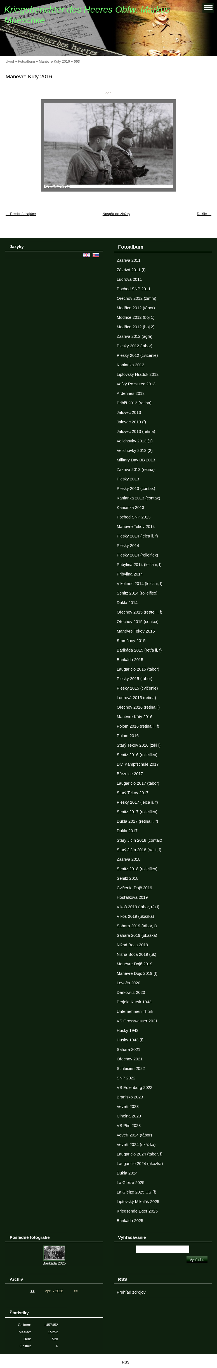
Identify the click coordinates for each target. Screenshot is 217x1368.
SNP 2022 (126, 1078)
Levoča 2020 (128, 983)
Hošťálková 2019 (132, 897)
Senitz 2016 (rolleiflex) (137, 755)
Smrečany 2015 (131, 640)
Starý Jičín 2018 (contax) (139, 840)
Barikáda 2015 (130, 659)
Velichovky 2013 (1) (134, 441)
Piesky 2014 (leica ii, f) (137, 536)
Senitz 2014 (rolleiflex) (137, 593)
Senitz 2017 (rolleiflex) (137, 812)
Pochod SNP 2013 (133, 517)
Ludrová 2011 (129, 279)
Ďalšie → (204, 214)
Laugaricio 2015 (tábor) (138, 669)
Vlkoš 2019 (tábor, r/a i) (138, 907)
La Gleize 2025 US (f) (136, 1192)
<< (32, 1291)
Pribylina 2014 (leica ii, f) (139, 564)
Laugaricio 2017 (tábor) (138, 783)
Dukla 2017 (127, 831)
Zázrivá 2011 (128, 260)
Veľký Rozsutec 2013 (136, 384)
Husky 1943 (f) (130, 1040)
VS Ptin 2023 (129, 1125)
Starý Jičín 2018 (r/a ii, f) (139, 850)
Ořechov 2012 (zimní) (136, 298)
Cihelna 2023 (129, 1116)
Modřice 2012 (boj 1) (135, 317)
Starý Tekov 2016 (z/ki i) (139, 745)
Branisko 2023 (130, 1097)
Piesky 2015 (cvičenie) (137, 688)
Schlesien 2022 (131, 1068)
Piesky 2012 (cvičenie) (137, 355)
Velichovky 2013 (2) (134, 450)
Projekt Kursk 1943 (134, 1002)
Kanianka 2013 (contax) (138, 498)
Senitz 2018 (127, 878)
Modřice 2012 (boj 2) (135, 327)
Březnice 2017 (130, 774)
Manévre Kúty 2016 (54, 61)
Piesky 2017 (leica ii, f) (137, 802)
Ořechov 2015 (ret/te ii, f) (139, 612)
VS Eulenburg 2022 (134, 1087)
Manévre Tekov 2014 (136, 526)
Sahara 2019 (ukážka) (137, 935)
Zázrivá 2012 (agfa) (134, 336)
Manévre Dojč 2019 (134, 964)
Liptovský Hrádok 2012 (138, 374)
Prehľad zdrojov (131, 1292)
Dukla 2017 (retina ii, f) (137, 821)
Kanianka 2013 (130, 507)
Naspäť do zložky (116, 214)
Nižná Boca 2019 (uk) (136, 954)
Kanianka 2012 (130, 365)
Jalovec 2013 (129, 412)
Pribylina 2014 (130, 574)
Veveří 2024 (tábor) (134, 1135)
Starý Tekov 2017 (132, 793)
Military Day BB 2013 (136, 460)
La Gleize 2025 (130, 1182)
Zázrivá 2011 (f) (131, 270)
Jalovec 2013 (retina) (136, 431)
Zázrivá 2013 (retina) (136, 469)
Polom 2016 (128, 735)
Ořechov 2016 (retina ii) (138, 707)
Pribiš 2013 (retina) (134, 403)
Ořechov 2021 (129, 1059)
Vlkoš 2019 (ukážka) (135, 916)
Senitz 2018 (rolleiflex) (137, 869)
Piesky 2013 (128, 479)
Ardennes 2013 (131, 393)
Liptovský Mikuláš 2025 (138, 1201)
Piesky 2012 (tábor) (134, 346)
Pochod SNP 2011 (133, 289)
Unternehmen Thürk (135, 1011)
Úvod (10, 61)
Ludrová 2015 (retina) (136, 697)
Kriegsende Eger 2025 (137, 1211)
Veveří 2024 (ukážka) (136, 1144)
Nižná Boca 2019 (132, 945)
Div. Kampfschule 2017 (138, 764)
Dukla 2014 (127, 602)
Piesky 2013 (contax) (136, 488)
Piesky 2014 (128, 545)
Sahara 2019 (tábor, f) (137, 926)
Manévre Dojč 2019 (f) (137, 973)
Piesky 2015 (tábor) (134, 678)
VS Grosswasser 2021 (137, 1021)
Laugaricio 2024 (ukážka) (140, 1163)
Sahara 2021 (128, 1049)
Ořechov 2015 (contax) (138, 621)
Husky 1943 (127, 1030)
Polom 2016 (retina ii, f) (138, 726)
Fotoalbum (26, 61)
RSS (125, 1362)
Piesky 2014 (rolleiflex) (137, 555)
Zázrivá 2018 (128, 859)
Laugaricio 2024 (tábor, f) (139, 1154)
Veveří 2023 (128, 1106)
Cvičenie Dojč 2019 (134, 888)
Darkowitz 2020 (131, 992)
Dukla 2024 (127, 1173)
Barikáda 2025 (130, 1220)
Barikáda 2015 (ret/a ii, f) (139, 650)
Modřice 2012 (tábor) (136, 308)
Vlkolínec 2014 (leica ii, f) (139, 583)
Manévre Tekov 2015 (136, 631)
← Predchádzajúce (21, 214)
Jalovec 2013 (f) (131, 422)
